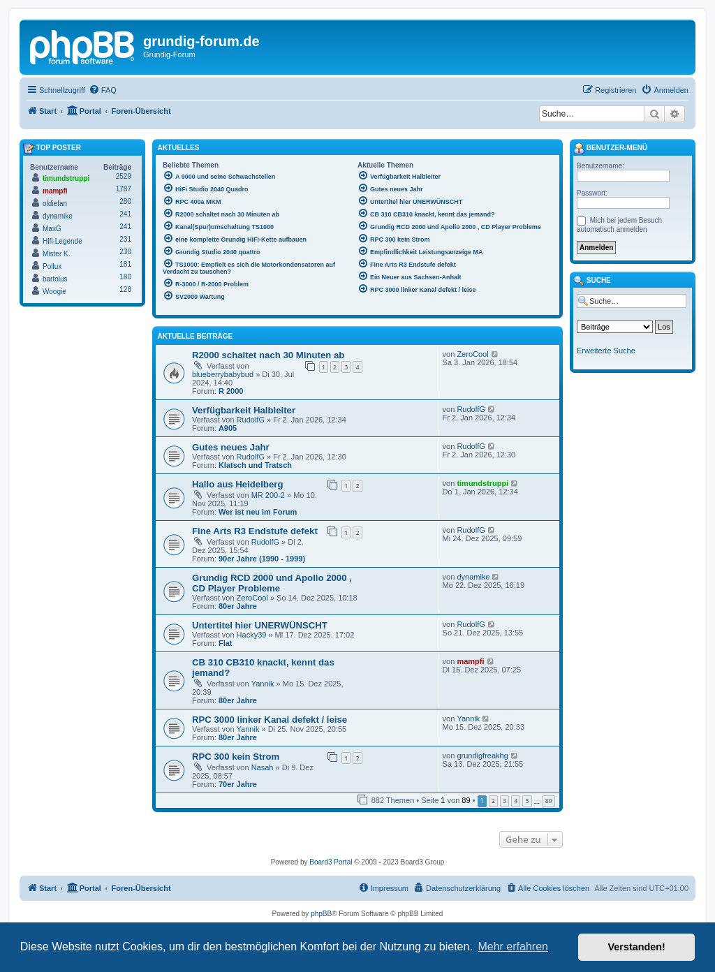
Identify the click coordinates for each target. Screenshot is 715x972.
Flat (226, 643)
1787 (123, 189)
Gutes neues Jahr (231, 447)
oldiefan (55, 203)
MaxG (52, 229)
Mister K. (56, 254)
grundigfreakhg (482, 755)
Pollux (52, 266)
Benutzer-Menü (610, 148)
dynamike (473, 577)
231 (125, 239)
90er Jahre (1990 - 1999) (262, 558)
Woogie (54, 291)
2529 (123, 176)
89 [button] (548, 800)
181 (125, 264)
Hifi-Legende (62, 241)
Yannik (262, 683)
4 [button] (515, 800)
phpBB (321, 914)
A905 (228, 428)
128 (125, 289)
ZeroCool (472, 354)
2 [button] (493, 800)
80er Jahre (238, 606)
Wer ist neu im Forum (258, 512)
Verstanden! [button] (636, 946)
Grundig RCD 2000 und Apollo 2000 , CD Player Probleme (272, 583)
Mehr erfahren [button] (513, 946)
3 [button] (504, 800)
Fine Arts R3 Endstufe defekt (255, 531)
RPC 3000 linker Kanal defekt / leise (269, 719)
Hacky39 (252, 635)
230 (125, 252)
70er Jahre (238, 784)
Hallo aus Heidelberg (237, 484)
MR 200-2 (268, 495)
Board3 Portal (330, 862)
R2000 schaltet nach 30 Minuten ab (268, 355)
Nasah (262, 767)
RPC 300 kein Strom (235, 756)
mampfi (470, 661)
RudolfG (251, 419)
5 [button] (527, 800)
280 (125, 201)
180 (125, 277)
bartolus (55, 279)
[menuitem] (103, 90)
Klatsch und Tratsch (255, 465)
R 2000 (231, 391)
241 (125, 214)
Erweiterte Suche (606, 350)
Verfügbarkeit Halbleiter (243, 410)
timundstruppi (482, 483)
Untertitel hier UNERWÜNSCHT (259, 625)
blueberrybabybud (222, 374)
